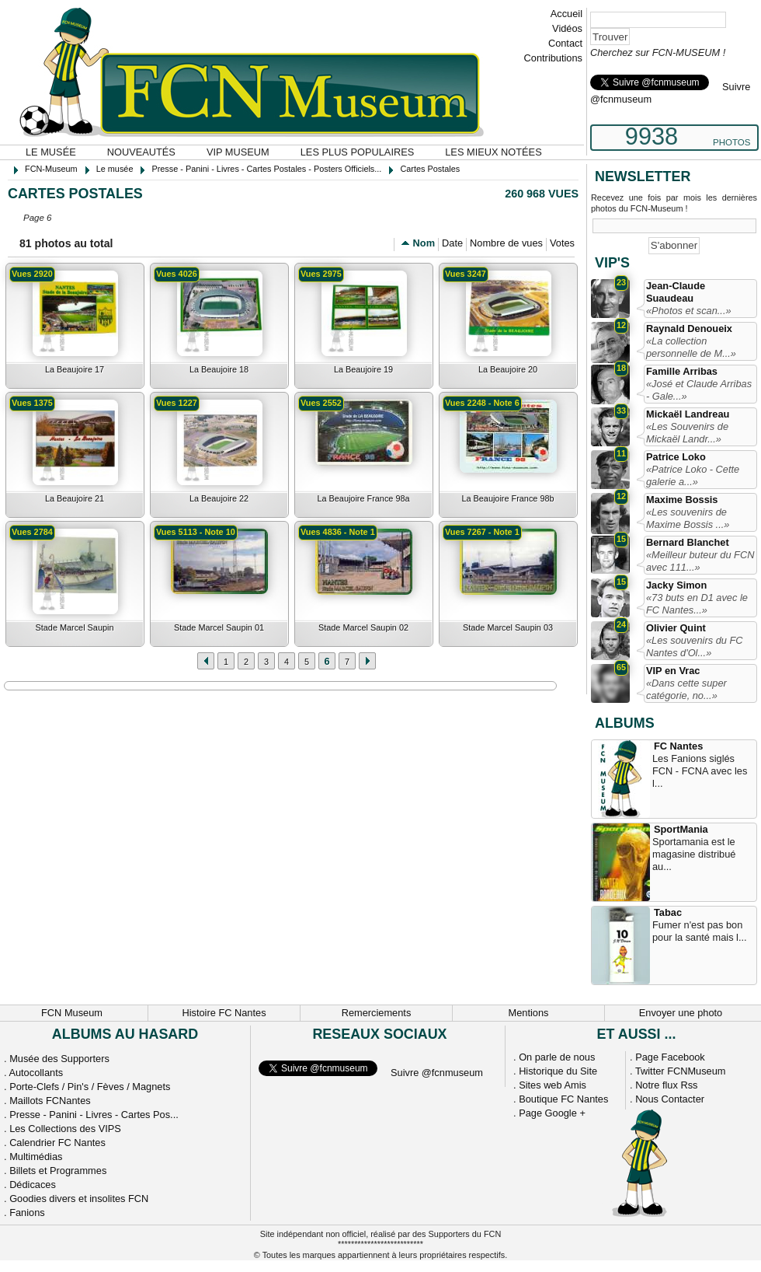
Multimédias (35, 1156)
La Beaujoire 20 (507, 369)
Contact (565, 43)
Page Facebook (670, 1057)
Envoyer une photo (680, 1013)
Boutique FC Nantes (563, 1099)
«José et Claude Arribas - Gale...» (699, 390)
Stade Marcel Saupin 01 (219, 627)
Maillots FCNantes (50, 1100)
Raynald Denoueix (689, 328)
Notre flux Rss (666, 1085)
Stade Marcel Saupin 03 (508, 627)
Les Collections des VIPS (65, 1128)
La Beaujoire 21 (74, 498)
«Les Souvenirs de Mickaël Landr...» (687, 433)
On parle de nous (557, 1057)
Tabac (668, 912)
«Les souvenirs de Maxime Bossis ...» (687, 518)
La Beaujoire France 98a (363, 498)
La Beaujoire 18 (218, 369)
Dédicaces (32, 1184)
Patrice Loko (676, 457)
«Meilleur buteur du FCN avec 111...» (700, 561)
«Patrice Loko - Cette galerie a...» (692, 475)
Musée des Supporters (59, 1058)
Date (452, 243)
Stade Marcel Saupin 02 (363, 627)
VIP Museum (238, 152)
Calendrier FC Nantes (57, 1142)
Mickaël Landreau (687, 414)
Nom (424, 243)
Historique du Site (558, 1071)
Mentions (529, 1013)
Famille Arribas (682, 371)
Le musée (51, 152)
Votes (562, 243)
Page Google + (552, 1113)
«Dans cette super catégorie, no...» (686, 689)
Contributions (553, 58)
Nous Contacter (669, 1099)
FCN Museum (72, 1013)
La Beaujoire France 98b (507, 498)
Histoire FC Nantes (224, 1013)
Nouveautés (141, 152)
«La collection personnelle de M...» (691, 347)
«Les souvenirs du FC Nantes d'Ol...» (694, 646)
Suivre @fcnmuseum (437, 1072)
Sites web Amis (552, 1085)
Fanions (27, 1212)
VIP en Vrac (673, 670)
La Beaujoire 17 (74, 369)
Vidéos (567, 28)
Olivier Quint (676, 628)
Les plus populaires (358, 152)
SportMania (681, 829)
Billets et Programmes (57, 1170)
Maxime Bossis (682, 499)
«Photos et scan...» (688, 310)
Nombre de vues (506, 243)
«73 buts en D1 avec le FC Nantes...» (697, 604)
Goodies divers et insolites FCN (78, 1198)
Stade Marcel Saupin (75, 627)
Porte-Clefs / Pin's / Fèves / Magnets (89, 1086)
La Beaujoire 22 (218, 498)
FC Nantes (678, 746)
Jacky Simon (676, 585)
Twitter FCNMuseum (680, 1071)
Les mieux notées (493, 152)
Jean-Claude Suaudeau (675, 292)
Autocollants (36, 1072)
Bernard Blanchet (687, 542)
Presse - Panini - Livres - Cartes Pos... (94, 1114)
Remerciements (377, 1013)
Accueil (566, 13)
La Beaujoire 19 (363, 369)
